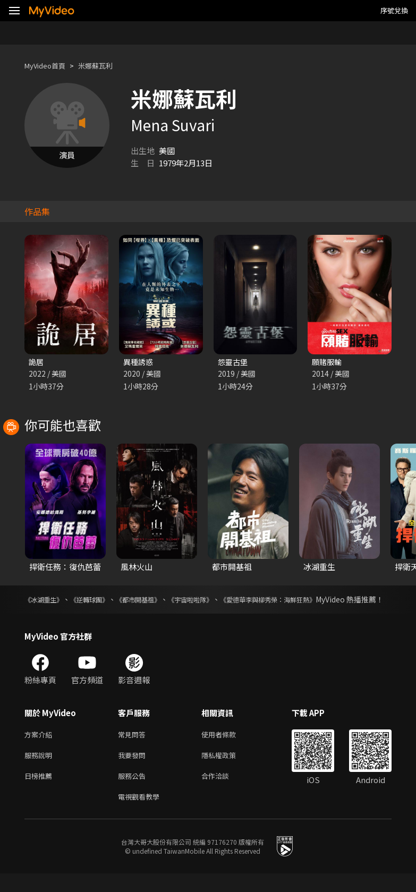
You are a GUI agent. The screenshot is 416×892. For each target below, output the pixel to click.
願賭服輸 (328, 362)
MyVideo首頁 (48, 65)
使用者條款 (228, 747)
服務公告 (134, 791)
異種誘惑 (139, 362)
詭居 (37, 362)
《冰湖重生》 (46, 600)
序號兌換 (394, 10)
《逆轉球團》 (100, 600)
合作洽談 (224, 791)
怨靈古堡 (234, 362)
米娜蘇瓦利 (105, 65)
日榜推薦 (40, 791)
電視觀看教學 (142, 814)
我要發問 (134, 769)
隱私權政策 (228, 769)
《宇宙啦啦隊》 (217, 600)
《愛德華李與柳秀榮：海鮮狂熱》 (306, 600)
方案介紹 (40, 747)
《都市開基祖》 (156, 600)
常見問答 (134, 747)
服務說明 (40, 769)
